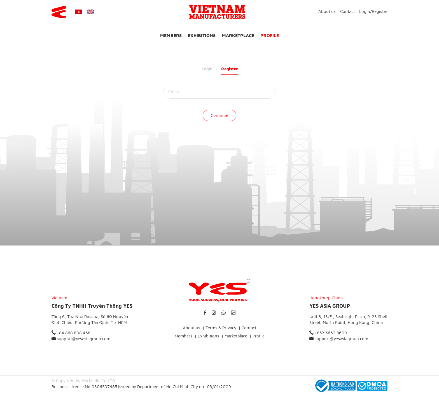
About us (327, 11)
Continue (219, 115)
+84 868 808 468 (71, 332)
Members (171, 35)
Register (379, 11)
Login (364, 11)
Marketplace (238, 35)
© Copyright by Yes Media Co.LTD (83, 380)
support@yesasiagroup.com (81, 338)
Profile (269, 35)
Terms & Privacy (221, 327)
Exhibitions (202, 35)
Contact (347, 11)
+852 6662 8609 (328, 332)
